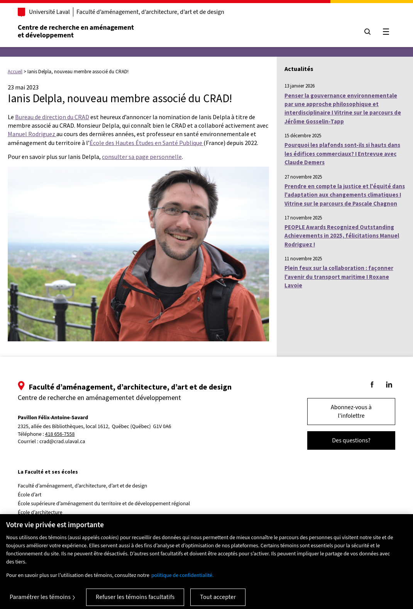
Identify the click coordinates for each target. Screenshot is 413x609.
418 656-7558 (60, 434)
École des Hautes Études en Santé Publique (146, 143)
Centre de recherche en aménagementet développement (76, 31)
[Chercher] (367, 31)
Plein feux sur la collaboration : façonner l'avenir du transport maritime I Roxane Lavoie (338, 276)
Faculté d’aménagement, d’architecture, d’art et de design (150, 12)
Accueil (15, 71)
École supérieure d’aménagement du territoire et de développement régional (104, 504)
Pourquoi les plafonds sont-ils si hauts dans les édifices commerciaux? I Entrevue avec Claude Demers (342, 153)
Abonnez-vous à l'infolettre (351, 411)
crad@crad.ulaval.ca (62, 441)
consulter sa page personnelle (142, 156)
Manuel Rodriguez (32, 134)
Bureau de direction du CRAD (52, 117)
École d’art (29, 495)
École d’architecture (40, 512)
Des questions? (351, 440)
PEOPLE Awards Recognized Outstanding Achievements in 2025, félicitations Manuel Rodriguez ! (341, 235)
